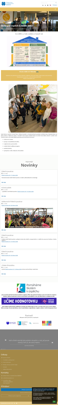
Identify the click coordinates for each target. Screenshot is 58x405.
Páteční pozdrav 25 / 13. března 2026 (13, 269)
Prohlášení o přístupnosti (8, 360)
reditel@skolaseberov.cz (8, 378)
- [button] (45, 5)
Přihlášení (55, 5)
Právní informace (7, 362)
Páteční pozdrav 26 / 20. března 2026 (10, 255)
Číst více (3, 183)
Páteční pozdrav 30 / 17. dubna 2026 (10, 175)
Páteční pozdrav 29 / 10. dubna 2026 (25, 191)
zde (37, 72)
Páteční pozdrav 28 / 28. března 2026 (10, 205)
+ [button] (43, 5)
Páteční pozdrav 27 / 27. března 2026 (10, 241)
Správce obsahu (6, 357)
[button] (50, 5)
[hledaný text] (49, 2)
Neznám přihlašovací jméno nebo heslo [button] (29, 392)
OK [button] (54, 401)
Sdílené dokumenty (7, 369)
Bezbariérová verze (6, 403)
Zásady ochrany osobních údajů (10, 364)
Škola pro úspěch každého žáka (17, 25)
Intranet (5, 367)
